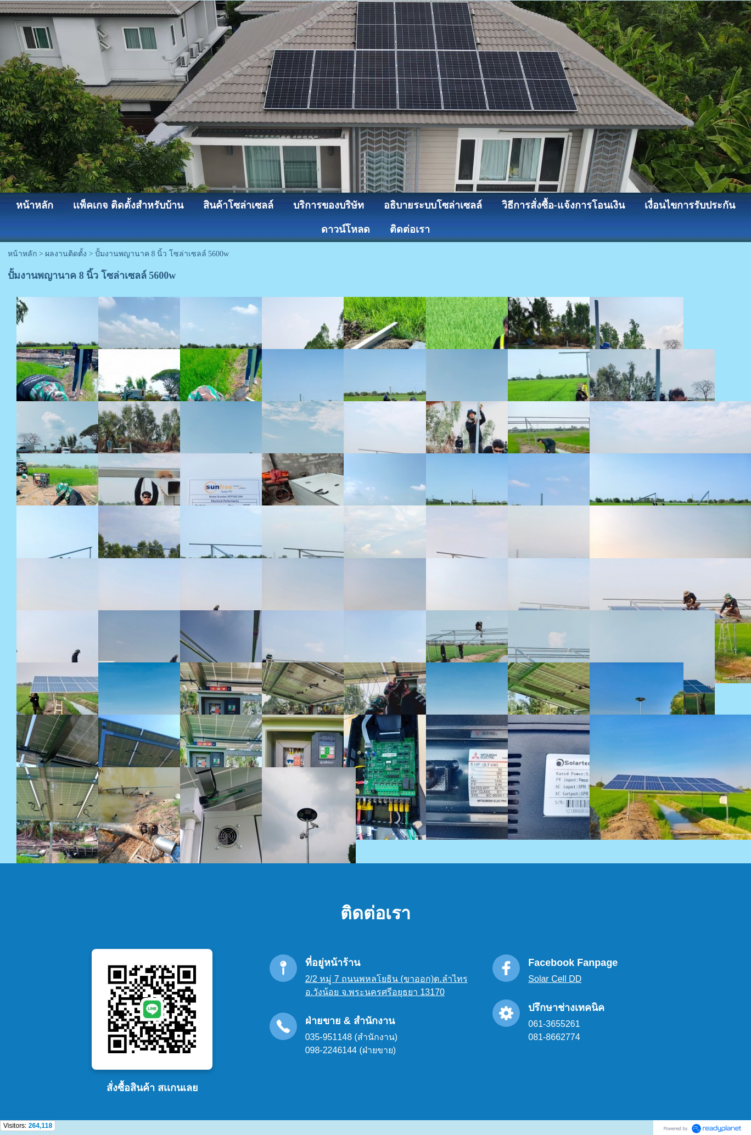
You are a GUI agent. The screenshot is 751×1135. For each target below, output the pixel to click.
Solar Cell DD (554, 979)
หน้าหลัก (22, 254)
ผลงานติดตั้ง (66, 254)
